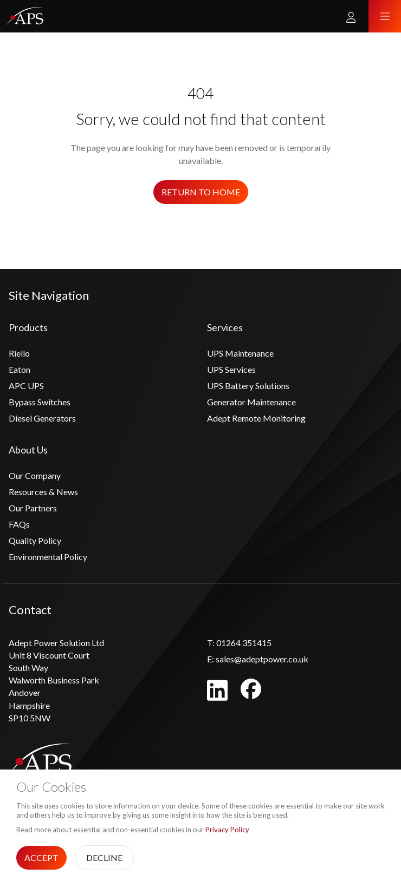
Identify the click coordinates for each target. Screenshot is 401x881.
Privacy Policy (227, 829)
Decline (104, 857)
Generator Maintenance (251, 402)
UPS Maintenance (240, 353)
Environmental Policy (48, 556)
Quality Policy (35, 540)
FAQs (19, 524)
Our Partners (33, 508)
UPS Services (231, 369)
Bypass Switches (39, 402)
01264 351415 (239, 642)
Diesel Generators (42, 418)
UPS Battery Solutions (248, 385)
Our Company (35, 475)
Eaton (19, 369)
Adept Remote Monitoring (256, 418)
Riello (19, 353)
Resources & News (43, 491)
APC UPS (26, 385)
